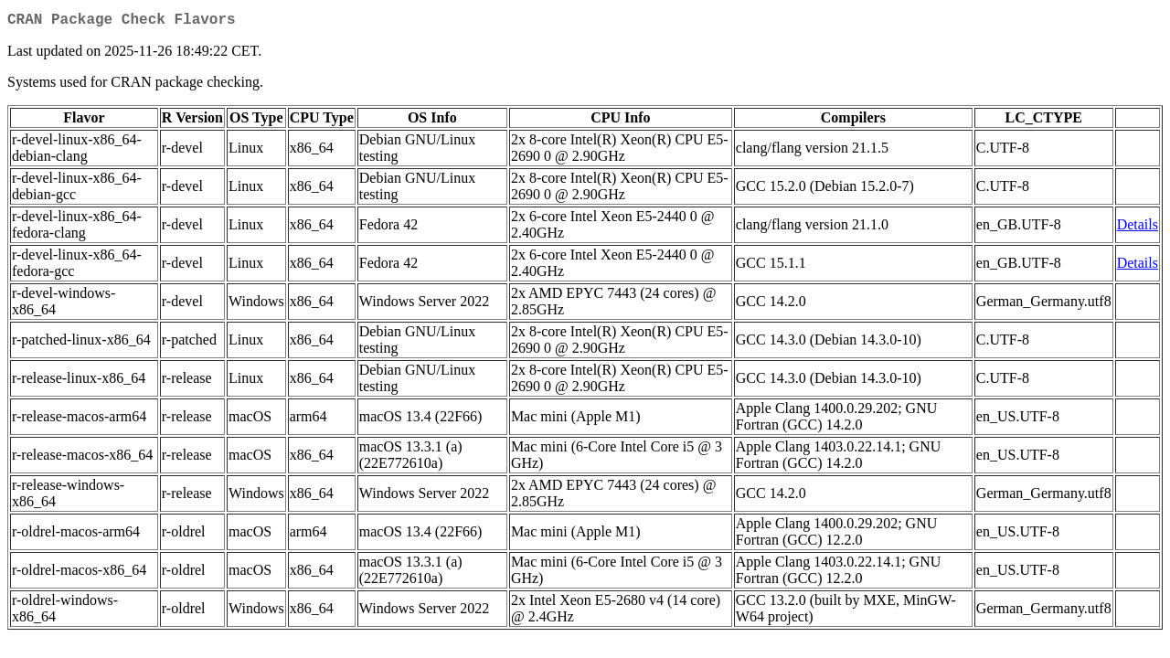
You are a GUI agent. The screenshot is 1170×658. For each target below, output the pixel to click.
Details (1137, 228)
